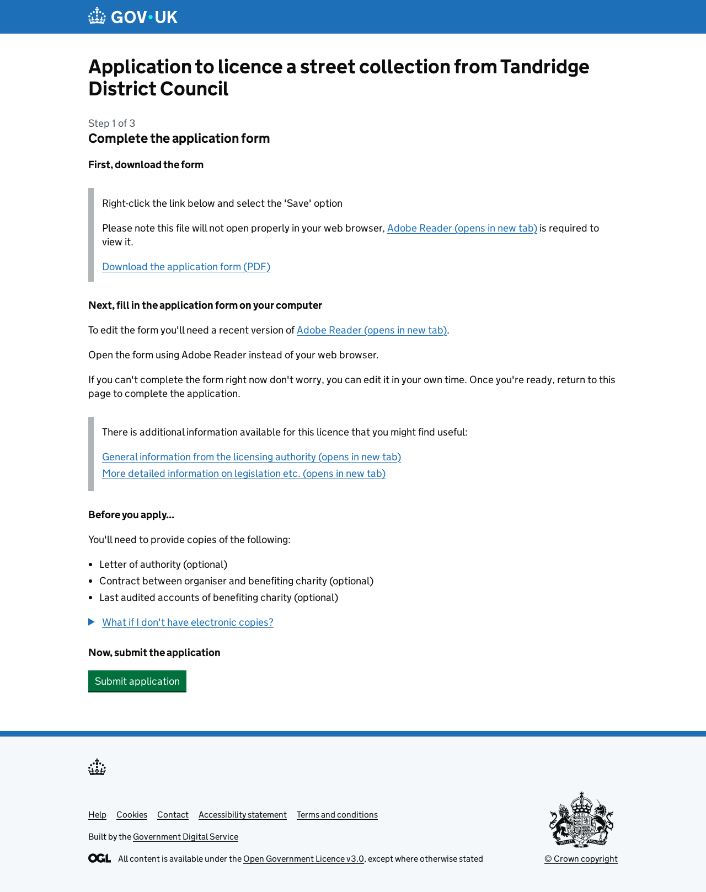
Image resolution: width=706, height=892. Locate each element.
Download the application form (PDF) (186, 266)
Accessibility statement (243, 814)
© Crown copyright (581, 858)
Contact (173, 814)
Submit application (137, 681)
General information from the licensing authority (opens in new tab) (251, 456)
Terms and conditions (337, 814)
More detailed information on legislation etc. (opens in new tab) (244, 473)
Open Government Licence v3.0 (303, 858)
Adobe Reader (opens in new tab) (462, 228)
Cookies (131, 814)
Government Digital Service (185, 836)
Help (97, 814)
